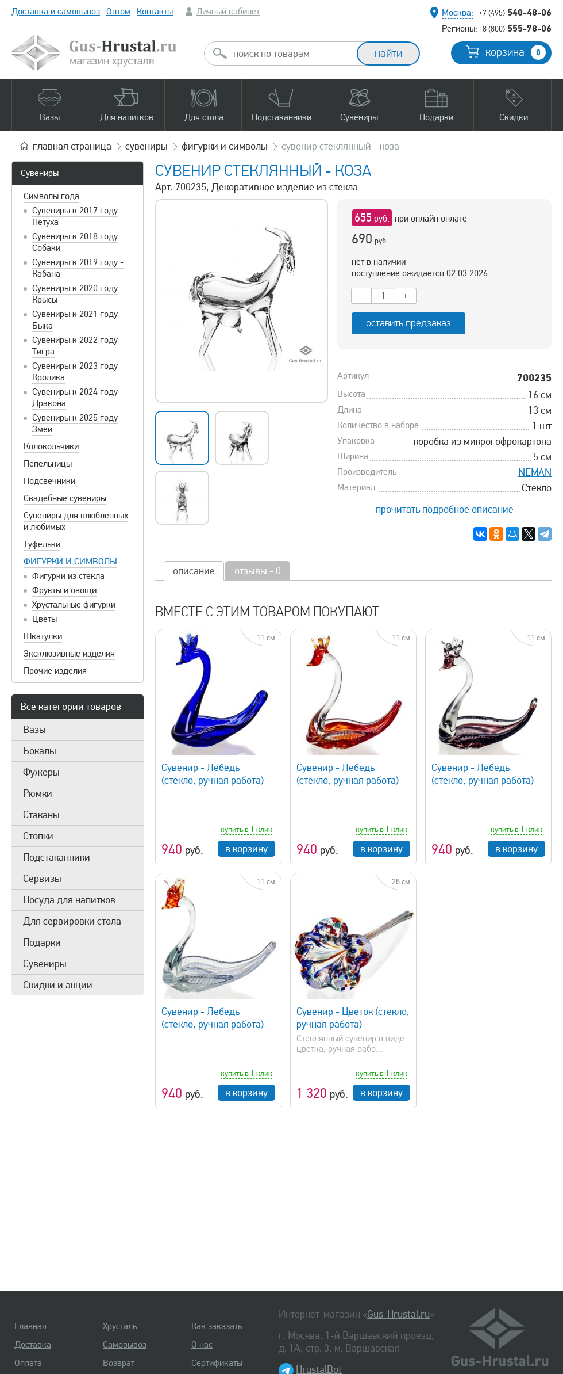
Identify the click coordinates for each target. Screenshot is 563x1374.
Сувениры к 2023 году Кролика (75, 371)
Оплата (28, 1363)
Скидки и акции (57, 985)
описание (194, 570)
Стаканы (41, 814)
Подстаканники (56, 857)
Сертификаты (216, 1363)
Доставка (32, 1344)
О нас (202, 1344)
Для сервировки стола (72, 921)
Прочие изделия (55, 671)
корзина (515, 52)
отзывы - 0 (257, 570)
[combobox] (290, 53)
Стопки (38, 836)
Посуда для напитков (69, 900)
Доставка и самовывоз (55, 11)
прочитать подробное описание (445, 509)
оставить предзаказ (408, 323)
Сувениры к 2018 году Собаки (75, 242)
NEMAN (535, 472)
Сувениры (40, 173)
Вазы (34, 729)
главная (72, 146)
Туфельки (42, 544)
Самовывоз (124, 1344)
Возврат (118, 1363)
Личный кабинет (228, 11)
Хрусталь (120, 1326)
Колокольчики (51, 446)
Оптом (118, 11)
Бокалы (39, 751)
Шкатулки (43, 636)
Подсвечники (49, 481)
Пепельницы (48, 464)
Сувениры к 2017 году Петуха (75, 216)
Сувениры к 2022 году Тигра (75, 345)
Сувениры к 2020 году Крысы (75, 294)
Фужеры (41, 772)
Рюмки (37, 793)
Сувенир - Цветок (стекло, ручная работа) (353, 1017)
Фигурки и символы (70, 561)
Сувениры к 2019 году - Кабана (78, 268)
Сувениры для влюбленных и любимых (76, 521)
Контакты (155, 11)
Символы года (51, 196)
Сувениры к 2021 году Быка (75, 319)
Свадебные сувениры (65, 498)
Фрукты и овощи (64, 590)
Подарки (42, 942)
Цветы (44, 619)
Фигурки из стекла (68, 576)
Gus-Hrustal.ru (398, 1314)
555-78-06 (517, 28)
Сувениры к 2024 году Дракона (75, 397)
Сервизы (42, 878)
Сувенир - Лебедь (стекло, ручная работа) (212, 774)
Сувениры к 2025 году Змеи (75, 423)
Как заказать (216, 1326)
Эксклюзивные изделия (69, 653)
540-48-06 (515, 12)
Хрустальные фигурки (73, 604)
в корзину (246, 848)
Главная (30, 1326)
